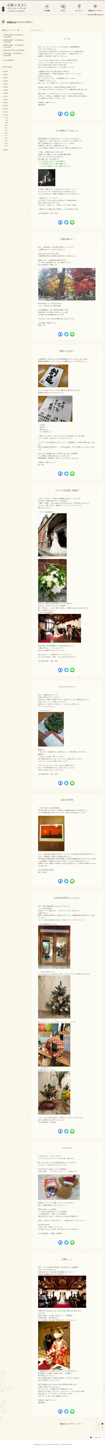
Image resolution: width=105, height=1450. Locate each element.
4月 (6, 138)
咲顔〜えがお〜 (66, 351)
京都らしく (67, 1259)
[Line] (72, 114)
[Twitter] (66, 114)
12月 (6, 117)
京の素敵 (47, 7)
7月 (6, 130)
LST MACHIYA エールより (67, 898)
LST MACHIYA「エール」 (52, 906)
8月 (6, 128)
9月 (6, 125)
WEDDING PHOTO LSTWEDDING (13, 50)
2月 (6, 143)
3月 (6, 141)
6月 (6, 133)
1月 (6, 146)
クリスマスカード (67, 686)
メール (67, 38)
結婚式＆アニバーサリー (95, 7)
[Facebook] (60, 114)
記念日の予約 (67, 800)
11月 (6, 120)
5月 (6, 135)
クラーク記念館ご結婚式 (67, 490)
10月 (6, 123)
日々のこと (79, 7)
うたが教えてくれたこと (67, 130)
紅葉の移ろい (67, 239)
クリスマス (67, 1148)
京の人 (63, 7)
